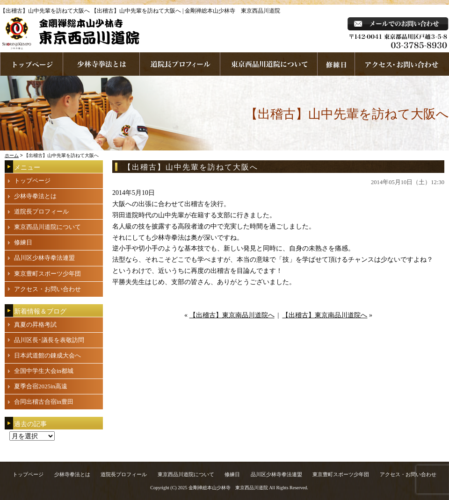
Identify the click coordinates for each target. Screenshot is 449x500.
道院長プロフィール (180, 64)
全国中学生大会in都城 (43, 370)
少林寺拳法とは (101, 64)
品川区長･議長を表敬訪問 (49, 339)
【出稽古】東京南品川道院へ (232, 315)
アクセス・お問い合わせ (47, 289)
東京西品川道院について (269, 64)
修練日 (23, 242)
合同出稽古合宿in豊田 (43, 401)
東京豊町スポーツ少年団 (47, 273)
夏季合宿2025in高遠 (40, 386)
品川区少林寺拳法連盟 (44, 257)
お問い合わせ (402, 64)
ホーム (12, 155)
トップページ (32, 180)
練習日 (336, 64)
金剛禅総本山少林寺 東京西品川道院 (228, 487)
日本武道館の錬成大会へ (47, 355)
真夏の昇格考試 (35, 324)
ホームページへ (31, 64)
